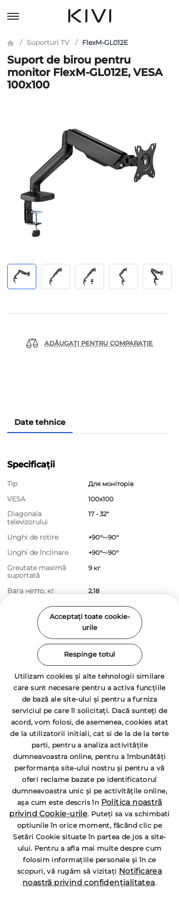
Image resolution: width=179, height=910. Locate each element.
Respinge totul (89, 654)
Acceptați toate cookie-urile (90, 622)
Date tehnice (39, 422)
